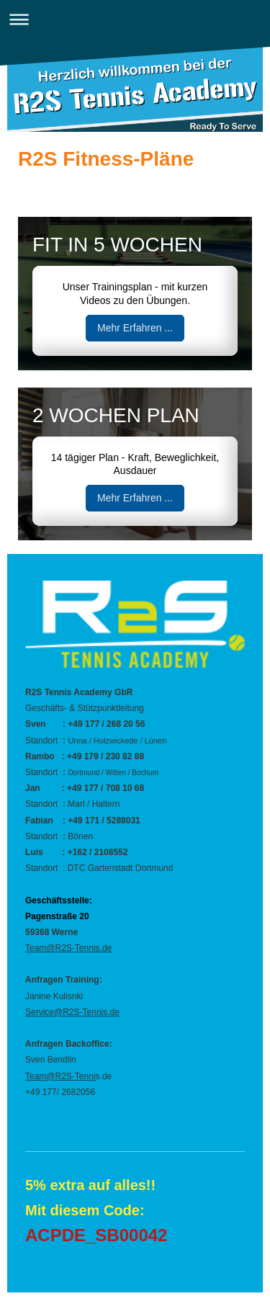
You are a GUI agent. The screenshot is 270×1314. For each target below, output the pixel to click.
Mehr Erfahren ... (135, 328)
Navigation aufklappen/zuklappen (135, 19)
